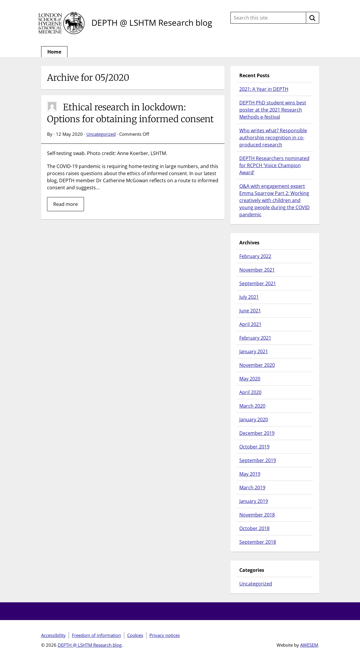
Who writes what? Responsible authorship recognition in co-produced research (273, 137)
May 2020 (249, 378)
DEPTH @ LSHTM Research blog (151, 22)
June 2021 (250, 310)
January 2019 (253, 501)
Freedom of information (96, 635)
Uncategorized (101, 134)
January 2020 (253, 419)
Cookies (135, 635)
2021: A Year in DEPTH (263, 89)
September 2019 (257, 460)
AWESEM (309, 645)
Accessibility (53, 635)
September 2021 (257, 283)
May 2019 (249, 474)
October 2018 (254, 528)
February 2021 (255, 338)
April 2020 (250, 392)
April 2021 (250, 324)
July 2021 (249, 297)
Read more (65, 204)
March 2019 (252, 487)
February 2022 (255, 256)
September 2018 (257, 542)
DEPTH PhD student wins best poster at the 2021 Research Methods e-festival (272, 109)
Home (54, 52)
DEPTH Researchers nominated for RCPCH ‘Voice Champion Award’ (274, 165)
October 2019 (254, 446)
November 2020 (257, 365)
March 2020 (252, 406)
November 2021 (257, 270)
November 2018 (257, 514)
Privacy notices (164, 635)
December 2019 (257, 433)
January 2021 (253, 351)
